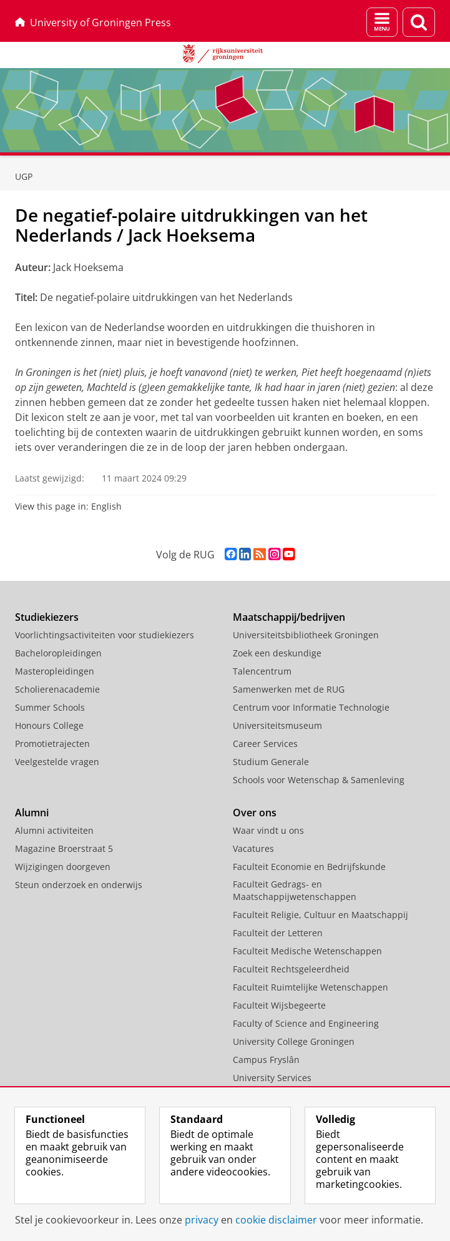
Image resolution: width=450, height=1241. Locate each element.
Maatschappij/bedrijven (289, 617)
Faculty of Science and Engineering (306, 1023)
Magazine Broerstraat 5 (64, 848)
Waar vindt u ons (268, 830)
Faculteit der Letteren (278, 933)
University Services (272, 1078)
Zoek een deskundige (277, 653)
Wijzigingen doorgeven (62, 867)
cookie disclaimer (276, 1220)
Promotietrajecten (52, 743)
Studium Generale (271, 762)
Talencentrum (262, 671)
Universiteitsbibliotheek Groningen (306, 635)
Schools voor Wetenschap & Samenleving (318, 780)
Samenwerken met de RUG (289, 689)
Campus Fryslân (266, 1059)
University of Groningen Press (93, 22)
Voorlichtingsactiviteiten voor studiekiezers (104, 635)
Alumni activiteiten (54, 830)
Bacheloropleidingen (58, 653)
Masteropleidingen (54, 671)
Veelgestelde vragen (57, 762)
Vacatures (253, 848)
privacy (201, 1220)
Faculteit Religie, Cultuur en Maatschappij (320, 915)
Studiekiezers (47, 617)
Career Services (265, 743)
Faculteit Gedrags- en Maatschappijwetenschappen (294, 890)
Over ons (254, 812)
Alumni (32, 812)
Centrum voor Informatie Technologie (311, 707)
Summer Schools (50, 707)
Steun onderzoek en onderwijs (78, 885)
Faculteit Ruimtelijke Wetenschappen (310, 987)
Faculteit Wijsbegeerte (279, 1005)
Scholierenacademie (57, 689)
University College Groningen (294, 1041)
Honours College (49, 725)
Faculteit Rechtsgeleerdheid (291, 969)
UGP (23, 176)
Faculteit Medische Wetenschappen (307, 951)
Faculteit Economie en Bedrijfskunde (309, 867)
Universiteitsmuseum (277, 725)
